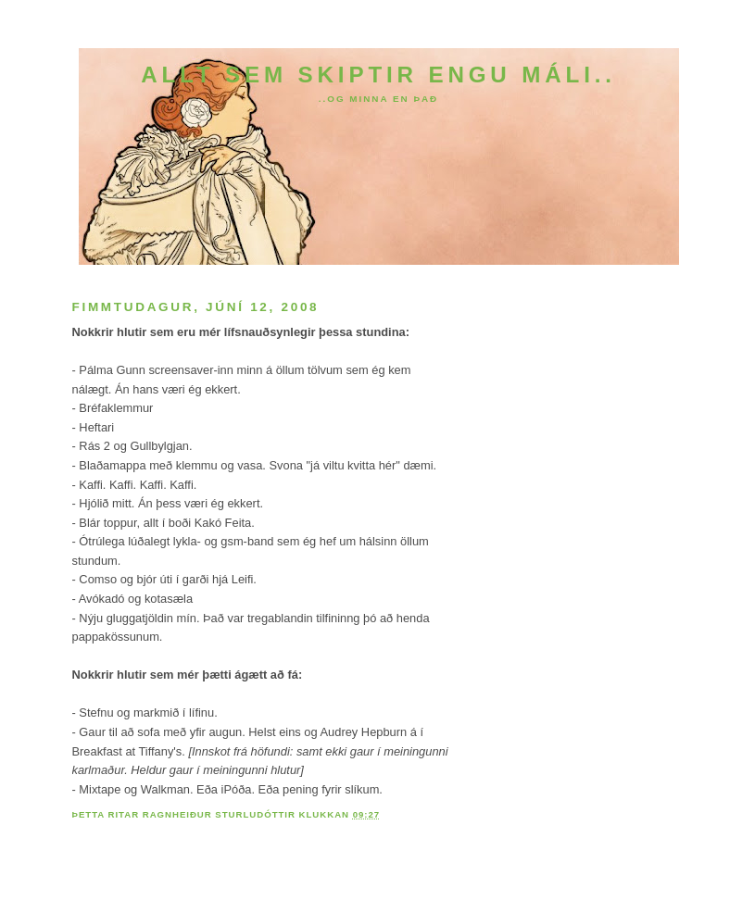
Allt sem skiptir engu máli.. (378, 74)
